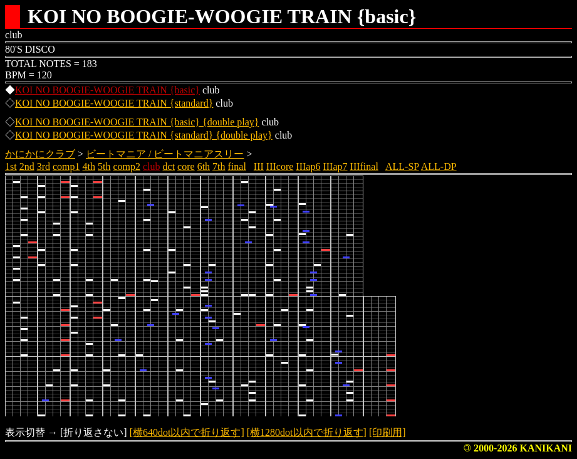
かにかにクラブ (40, 154)
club (151, 166)
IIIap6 (308, 166)
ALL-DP (439, 166)
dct (169, 166)
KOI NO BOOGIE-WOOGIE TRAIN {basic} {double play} (137, 122)
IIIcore (280, 166)
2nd (26, 166)
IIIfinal (364, 166)
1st (11, 166)
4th (89, 166)
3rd (43, 166)
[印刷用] (387, 432)
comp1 (66, 166)
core (186, 166)
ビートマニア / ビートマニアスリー (165, 154)
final (237, 166)
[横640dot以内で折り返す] (187, 432)
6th (203, 166)
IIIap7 (335, 166)
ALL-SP (402, 166)
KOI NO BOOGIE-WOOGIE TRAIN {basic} (107, 90)
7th (218, 166)
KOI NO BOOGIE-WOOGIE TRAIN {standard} (114, 103)
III (259, 166)
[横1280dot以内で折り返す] (306, 432)
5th (104, 166)
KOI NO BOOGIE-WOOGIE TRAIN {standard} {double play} (144, 135)
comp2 (126, 166)
